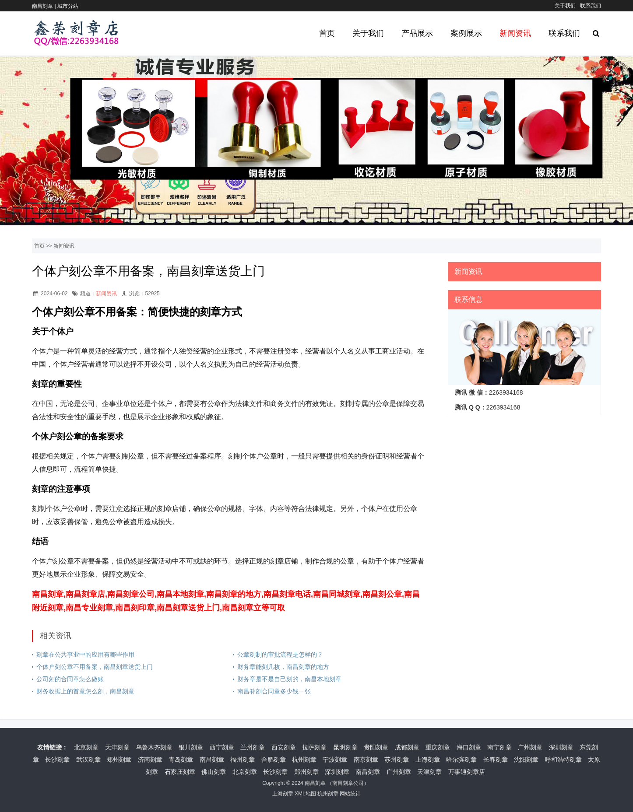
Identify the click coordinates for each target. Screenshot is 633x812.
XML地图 (305, 794)
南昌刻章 (212, 759)
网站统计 (350, 794)
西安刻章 (283, 747)
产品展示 (417, 33)
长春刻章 (495, 759)
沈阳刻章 (526, 759)
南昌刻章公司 (348, 783)
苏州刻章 (396, 759)
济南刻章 (150, 759)
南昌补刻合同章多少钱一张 (274, 691)
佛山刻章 (213, 771)
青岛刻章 (181, 759)
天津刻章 (117, 747)
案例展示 (466, 33)
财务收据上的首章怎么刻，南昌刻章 (85, 691)
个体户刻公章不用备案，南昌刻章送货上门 (94, 666)
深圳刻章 (561, 747)
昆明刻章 (345, 747)
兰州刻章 (252, 747)
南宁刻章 (499, 747)
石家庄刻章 (180, 771)
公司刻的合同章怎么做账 (70, 679)
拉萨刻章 (314, 747)
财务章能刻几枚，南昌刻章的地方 (283, 666)
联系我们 (590, 6)
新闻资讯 (515, 33)
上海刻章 (427, 759)
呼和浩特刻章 (563, 759)
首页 (327, 33)
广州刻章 (530, 747)
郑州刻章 (119, 759)
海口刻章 (469, 747)
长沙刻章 (57, 759)
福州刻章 (242, 759)
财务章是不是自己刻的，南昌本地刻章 (289, 679)
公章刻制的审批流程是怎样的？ (280, 654)
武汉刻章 (88, 759)
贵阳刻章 (376, 747)
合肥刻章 (273, 759)
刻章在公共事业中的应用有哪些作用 (85, 654)
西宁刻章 (222, 747)
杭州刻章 (304, 759)
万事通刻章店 (466, 771)
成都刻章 (407, 747)
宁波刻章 (335, 759)
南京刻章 (366, 759)
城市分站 (67, 6)
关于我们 (565, 6)
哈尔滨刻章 (461, 759)
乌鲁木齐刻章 (154, 747)
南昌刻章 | (44, 6)
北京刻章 (86, 747)
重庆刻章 (438, 747)
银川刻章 (191, 747)
